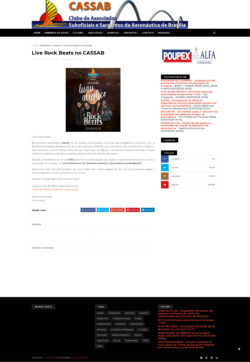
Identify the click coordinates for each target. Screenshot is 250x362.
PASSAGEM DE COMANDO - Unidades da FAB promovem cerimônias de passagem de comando (188, 83)
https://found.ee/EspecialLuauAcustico (55, 189)
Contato (148, 32)
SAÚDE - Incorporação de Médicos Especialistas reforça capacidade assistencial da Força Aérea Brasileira (188, 103)
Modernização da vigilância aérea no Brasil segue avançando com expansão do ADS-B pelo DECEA (187, 336)
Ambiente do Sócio (56, 32)
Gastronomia (103, 324)
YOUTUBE (175, 185)
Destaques (45, 45)
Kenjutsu (101, 329)
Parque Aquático (121, 335)
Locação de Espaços (122, 329)
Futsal (138, 318)
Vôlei (99, 346)
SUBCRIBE (211, 185)
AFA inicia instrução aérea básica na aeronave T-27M (186, 321)
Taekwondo (131, 340)
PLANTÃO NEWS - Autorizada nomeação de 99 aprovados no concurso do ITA (186, 328)
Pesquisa (164, 32)
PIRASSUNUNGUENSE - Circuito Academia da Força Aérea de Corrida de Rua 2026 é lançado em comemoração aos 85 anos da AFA (186, 345)
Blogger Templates (80, 357)
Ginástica (120, 324)
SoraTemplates (49, 357)
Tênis (145, 340)
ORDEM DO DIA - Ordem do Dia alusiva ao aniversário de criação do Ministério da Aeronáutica (186, 126)
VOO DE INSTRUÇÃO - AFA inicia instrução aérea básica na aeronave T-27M (187, 93)
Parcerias (102, 335)
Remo (138, 335)
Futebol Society (121, 318)
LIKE (213, 159)
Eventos (113, 32)
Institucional (136, 324)
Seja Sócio (95, 32)
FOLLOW (212, 167)
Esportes (130, 32)
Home (37, 32)
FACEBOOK (176, 159)
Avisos (100, 313)
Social (116, 340)
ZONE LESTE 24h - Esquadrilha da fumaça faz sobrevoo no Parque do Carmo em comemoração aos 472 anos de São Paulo (185, 313)
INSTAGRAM (176, 176)
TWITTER (175, 167)
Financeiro (102, 318)
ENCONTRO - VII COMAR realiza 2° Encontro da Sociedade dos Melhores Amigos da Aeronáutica (189, 114)
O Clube (78, 32)
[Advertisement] (189, 225)
